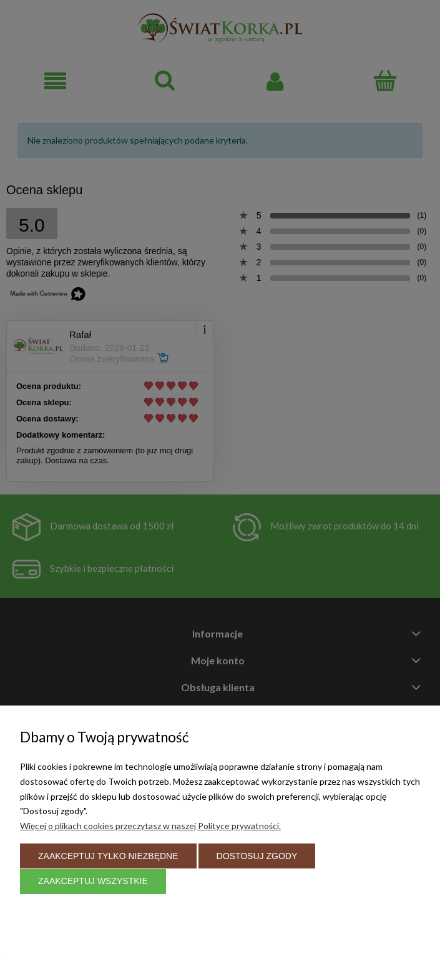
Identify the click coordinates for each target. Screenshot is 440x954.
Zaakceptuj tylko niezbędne (108, 856)
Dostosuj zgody (257, 856)
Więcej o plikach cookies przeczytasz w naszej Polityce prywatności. (150, 825)
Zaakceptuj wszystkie (93, 881)
